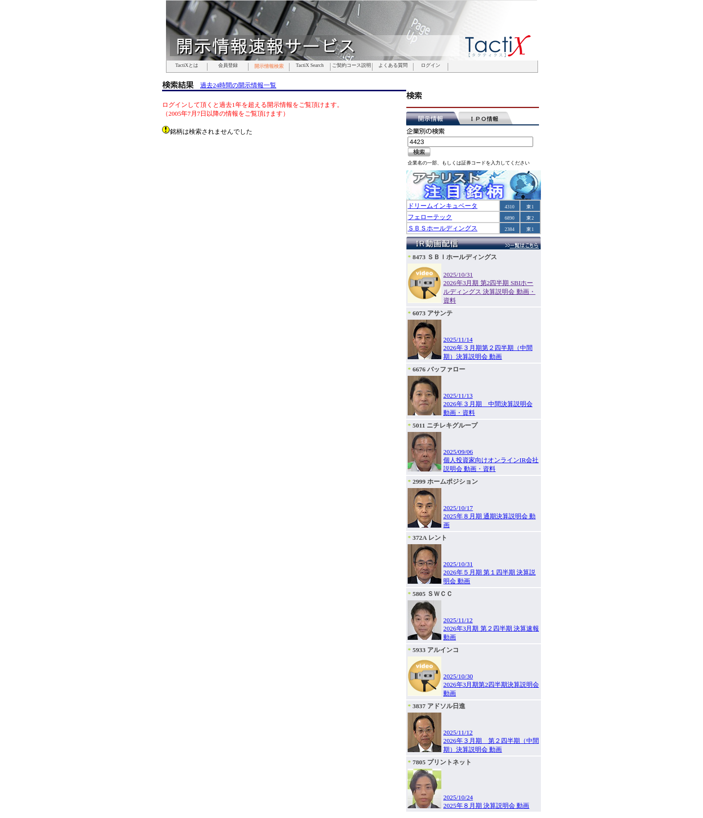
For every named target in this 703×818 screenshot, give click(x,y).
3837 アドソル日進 (439, 706)
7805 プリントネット (442, 762)
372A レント (430, 537)
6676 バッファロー (439, 369)
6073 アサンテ (433, 313)
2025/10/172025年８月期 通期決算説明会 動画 (489, 516)
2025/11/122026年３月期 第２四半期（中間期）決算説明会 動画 (491, 741)
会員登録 (228, 65)
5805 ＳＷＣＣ (433, 593)
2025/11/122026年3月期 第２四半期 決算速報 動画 (491, 628)
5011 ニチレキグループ (445, 425)
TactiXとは (186, 65)
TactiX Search (310, 65)
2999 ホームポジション (445, 481)
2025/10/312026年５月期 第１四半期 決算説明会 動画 (489, 572)
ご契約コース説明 (351, 65)
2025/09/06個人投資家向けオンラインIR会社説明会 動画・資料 (490, 460)
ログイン (430, 65)
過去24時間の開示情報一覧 (238, 85)
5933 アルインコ (436, 650)
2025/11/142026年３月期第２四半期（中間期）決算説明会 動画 (488, 348)
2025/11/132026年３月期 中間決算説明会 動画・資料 (488, 404)
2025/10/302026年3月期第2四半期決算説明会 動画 (491, 685)
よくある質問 (393, 65)
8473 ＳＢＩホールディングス (455, 257)
